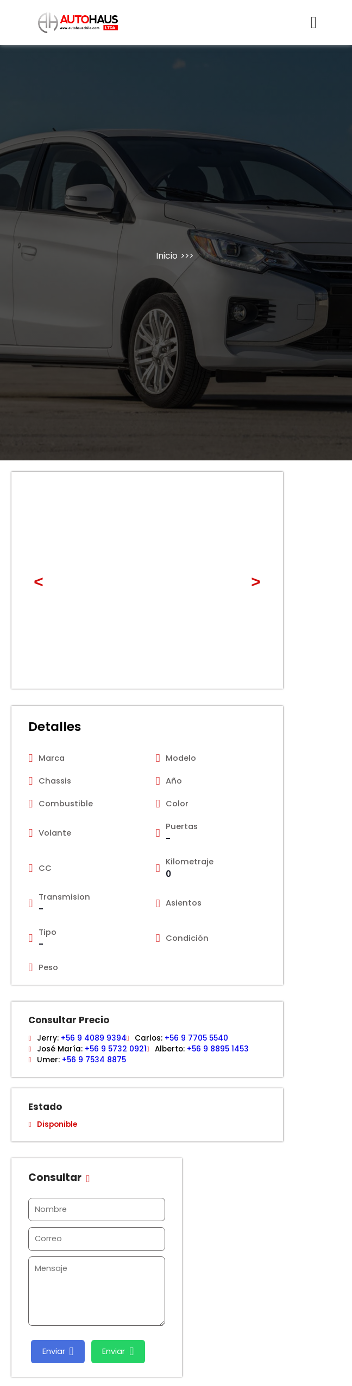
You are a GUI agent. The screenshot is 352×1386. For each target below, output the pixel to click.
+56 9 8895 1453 (218, 1049)
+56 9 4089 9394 (94, 1038)
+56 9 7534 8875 (94, 1060)
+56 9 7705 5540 (196, 1038)
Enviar (58, 1351)
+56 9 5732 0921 (116, 1049)
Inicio (167, 255)
